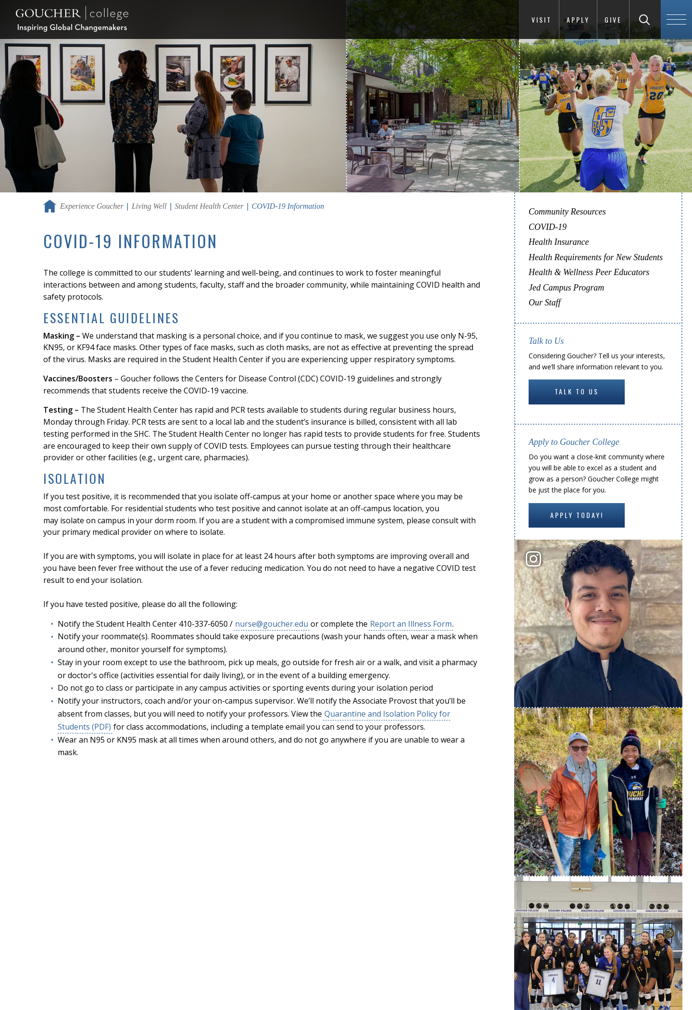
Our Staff (545, 302)
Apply (578, 19)
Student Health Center (209, 206)
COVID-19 (548, 227)
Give (613, 19)
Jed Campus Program (566, 287)
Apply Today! (577, 515)
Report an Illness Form (411, 624)
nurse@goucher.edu (271, 624)
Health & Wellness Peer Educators (589, 272)
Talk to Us (577, 391)
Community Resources (567, 211)
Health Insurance (559, 242)
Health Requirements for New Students (596, 257)
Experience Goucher (92, 206)
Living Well (149, 206)
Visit (541, 19)
